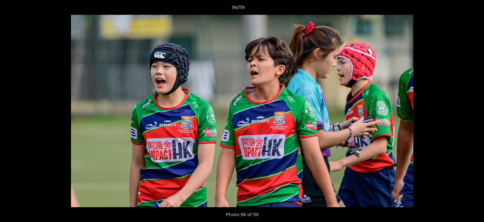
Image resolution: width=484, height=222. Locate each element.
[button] (458, 9)
